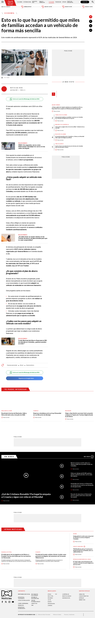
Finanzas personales (12, 365)
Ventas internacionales (35, 601)
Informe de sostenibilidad (35, 598)
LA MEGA (50, 605)
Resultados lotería (6, 410)
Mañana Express (26, 7)
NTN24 (49, 594)
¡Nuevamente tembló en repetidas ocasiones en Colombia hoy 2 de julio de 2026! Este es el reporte (69, 118)
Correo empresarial (23, 603)
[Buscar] (93, 2)
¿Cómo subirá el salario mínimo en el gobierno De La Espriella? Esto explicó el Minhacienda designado (67, 108)
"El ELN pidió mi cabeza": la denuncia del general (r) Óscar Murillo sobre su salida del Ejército (83, 550)
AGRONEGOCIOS (66, 598)
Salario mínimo (56, 105)
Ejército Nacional (78, 546)
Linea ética (34, 603)
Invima (75, 533)
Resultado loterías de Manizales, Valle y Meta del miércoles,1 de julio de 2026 (14, 414)
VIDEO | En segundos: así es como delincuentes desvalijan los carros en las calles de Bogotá (31, 146)
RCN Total (50, 596)
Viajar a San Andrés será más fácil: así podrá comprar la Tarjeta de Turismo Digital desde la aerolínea (79, 414)
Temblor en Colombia (61, 115)
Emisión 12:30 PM (47, 7)
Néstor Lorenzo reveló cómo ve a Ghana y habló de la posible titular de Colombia (81, 464)
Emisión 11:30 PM (87, 7)
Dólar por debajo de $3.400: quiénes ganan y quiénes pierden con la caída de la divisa (81, 474)
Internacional (27, 2)
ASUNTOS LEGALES (66, 596)
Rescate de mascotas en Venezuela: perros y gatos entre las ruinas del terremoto (81, 495)
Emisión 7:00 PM (67, 7)
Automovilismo (30, 365)
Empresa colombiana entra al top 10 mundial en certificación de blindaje (47, 414)
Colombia (19, 2)
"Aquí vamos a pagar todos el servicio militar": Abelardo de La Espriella (70, 127)
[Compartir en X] (90, 25)
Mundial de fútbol (6, 552)
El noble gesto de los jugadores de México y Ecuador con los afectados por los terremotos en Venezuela (16, 556)
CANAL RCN (84, 2)
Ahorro (21, 365)
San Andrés (68, 410)
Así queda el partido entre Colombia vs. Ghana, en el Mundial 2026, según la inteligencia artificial (69, 137)
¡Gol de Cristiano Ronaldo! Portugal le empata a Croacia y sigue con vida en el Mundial (26, 495)
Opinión (64, 2)
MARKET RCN (82, 599)
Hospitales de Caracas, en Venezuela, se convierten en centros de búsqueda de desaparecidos (82, 485)
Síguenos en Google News (24, 378)
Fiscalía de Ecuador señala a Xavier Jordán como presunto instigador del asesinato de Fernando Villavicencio (51, 556)
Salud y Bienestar (42, 2)
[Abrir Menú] (2, 2)
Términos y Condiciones (69, 614)
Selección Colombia (60, 134)
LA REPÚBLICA (65, 594)
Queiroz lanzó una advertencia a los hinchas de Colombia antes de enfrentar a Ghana (69, 146)
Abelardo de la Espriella (62, 124)
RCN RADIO (50, 598)
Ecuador (38, 552)
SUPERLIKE (81, 598)
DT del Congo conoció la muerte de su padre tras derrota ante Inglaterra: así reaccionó (83, 563)
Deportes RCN (34, 2)
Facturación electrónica (34, 595)
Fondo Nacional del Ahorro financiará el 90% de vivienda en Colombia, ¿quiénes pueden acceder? (32, 342)
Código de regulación (24, 600)
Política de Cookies (57, 614)
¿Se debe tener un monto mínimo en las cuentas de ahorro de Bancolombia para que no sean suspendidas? (32, 238)
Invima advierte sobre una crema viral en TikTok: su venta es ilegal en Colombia (83, 537)
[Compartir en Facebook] (90, 21)
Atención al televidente (21, 598)
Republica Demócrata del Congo (82, 559)
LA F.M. (49, 599)
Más (89, 456)
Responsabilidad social (24, 594)
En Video (9, 457)
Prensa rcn (21, 605)
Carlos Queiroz (59, 143)
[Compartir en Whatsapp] (90, 30)
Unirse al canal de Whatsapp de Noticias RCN (24, 99)
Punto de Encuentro (70, 2)
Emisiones (6, 6)
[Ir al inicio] (10, 3)
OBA (32, 605)
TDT (56, 594)
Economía (51, 2)
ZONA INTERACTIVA (83, 596)
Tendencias (58, 2)
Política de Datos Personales (44, 614)
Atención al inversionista (21, 608)
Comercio (35, 410)
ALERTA (49, 601)
